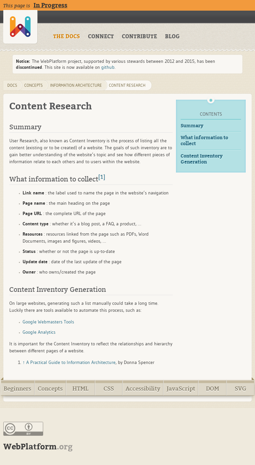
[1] (101, 177)
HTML (80, 388)
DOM (212, 388)
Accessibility (143, 388)
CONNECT (101, 36)
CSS (109, 388)
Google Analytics (39, 332)
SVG (240, 388)
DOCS (12, 85)
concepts (33, 85)
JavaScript (181, 388)
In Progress (50, 5)
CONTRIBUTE (139, 36)
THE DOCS (66, 36)
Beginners (17, 388)
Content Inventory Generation (202, 159)
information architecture (76, 85)
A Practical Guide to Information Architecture (71, 362)
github (108, 67)
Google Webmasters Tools (48, 322)
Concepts (50, 388)
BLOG (172, 36)
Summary (192, 126)
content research (127, 85)
